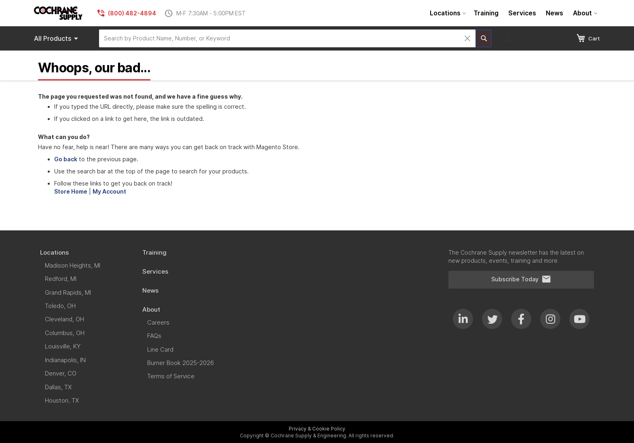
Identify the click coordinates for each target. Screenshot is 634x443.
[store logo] (58, 13)
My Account (109, 191)
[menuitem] (447, 13)
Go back (65, 159)
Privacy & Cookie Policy (317, 429)
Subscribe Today (521, 279)
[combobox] (287, 38)
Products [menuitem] (57, 38)
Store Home (70, 191)
